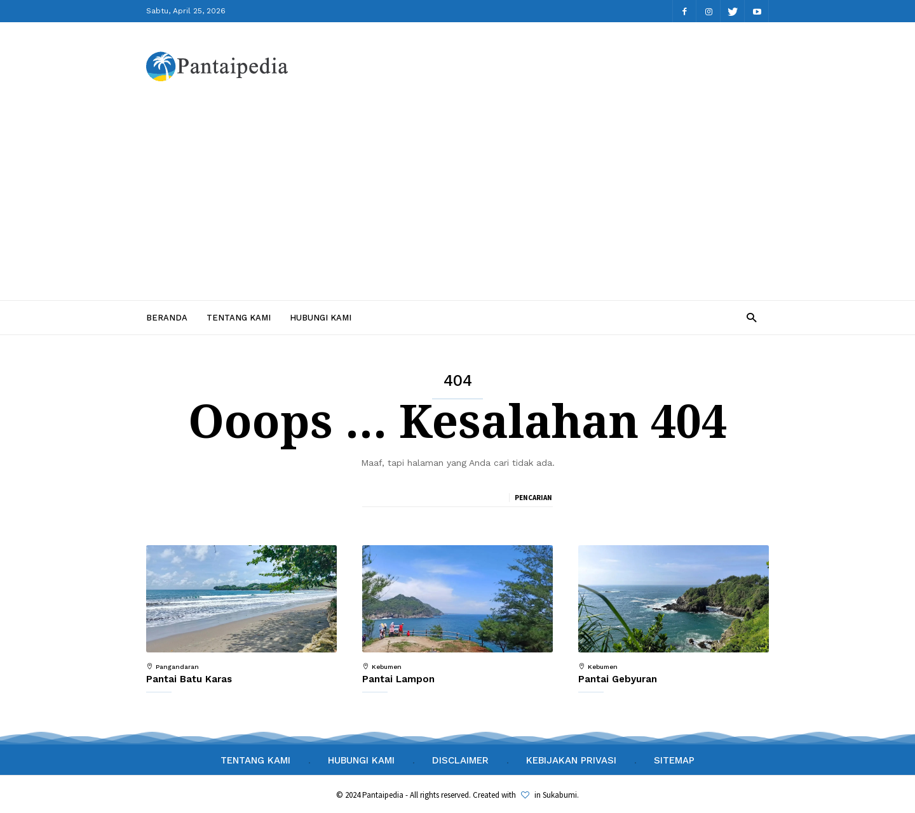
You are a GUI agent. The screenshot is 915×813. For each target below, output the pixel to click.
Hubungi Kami (320, 317)
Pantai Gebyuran (617, 679)
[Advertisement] (457, 190)
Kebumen (387, 667)
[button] (751, 317)
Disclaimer (460, 760)
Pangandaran (177, 667)
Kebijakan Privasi (571, 760)
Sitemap (674, 760)
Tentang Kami (239, 317)
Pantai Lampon (398, 679)
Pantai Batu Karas (189, 679)
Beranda (166, 317)
